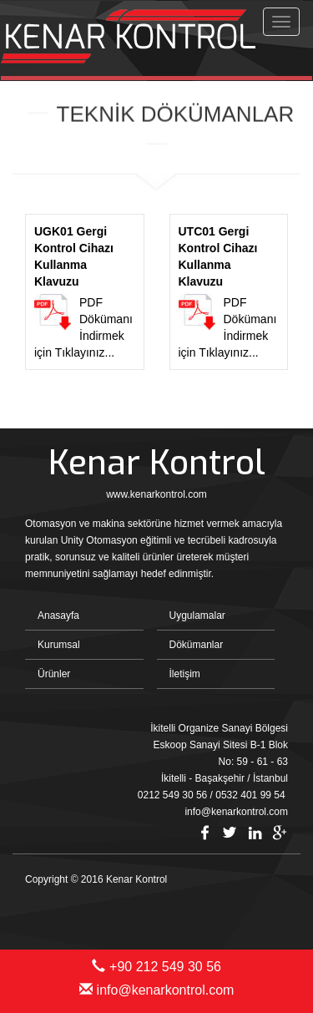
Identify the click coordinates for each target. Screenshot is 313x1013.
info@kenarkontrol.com (157, 990)
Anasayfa (58, 615)
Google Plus (279, 832)
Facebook (204, 832)
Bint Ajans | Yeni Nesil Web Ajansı (260, 908)
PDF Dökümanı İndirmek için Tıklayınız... (84, 291)
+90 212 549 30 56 (156, 967)
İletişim (184, 674)
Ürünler (54, 674)
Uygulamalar (197, 615)
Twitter (229, 832)
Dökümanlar (196, 645)
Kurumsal (59, 645)
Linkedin (254, 832)
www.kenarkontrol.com (156, 494)
